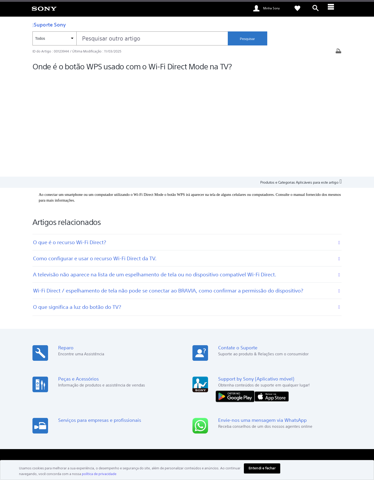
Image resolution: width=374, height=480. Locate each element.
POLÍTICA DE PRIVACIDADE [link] (52, 452)
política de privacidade (99, 474)
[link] (44, 8)
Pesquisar (247, 39)
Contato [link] (244, 394)
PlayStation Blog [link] (169, 380)
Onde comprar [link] (249, 387)
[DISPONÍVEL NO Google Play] (236, 294)
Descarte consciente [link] (324, 424)
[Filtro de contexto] (54, 38)
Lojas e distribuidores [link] (50, 398)
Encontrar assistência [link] (254, 380)
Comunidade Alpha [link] (171, 387)
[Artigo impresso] (338, 51)
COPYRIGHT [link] (81, 452)
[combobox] (130, 38)
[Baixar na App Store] (272, 294)
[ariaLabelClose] (334, 8)
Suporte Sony (49, 25)
